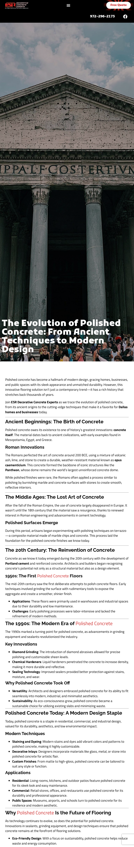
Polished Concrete (53, 576)
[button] (68, 5)
